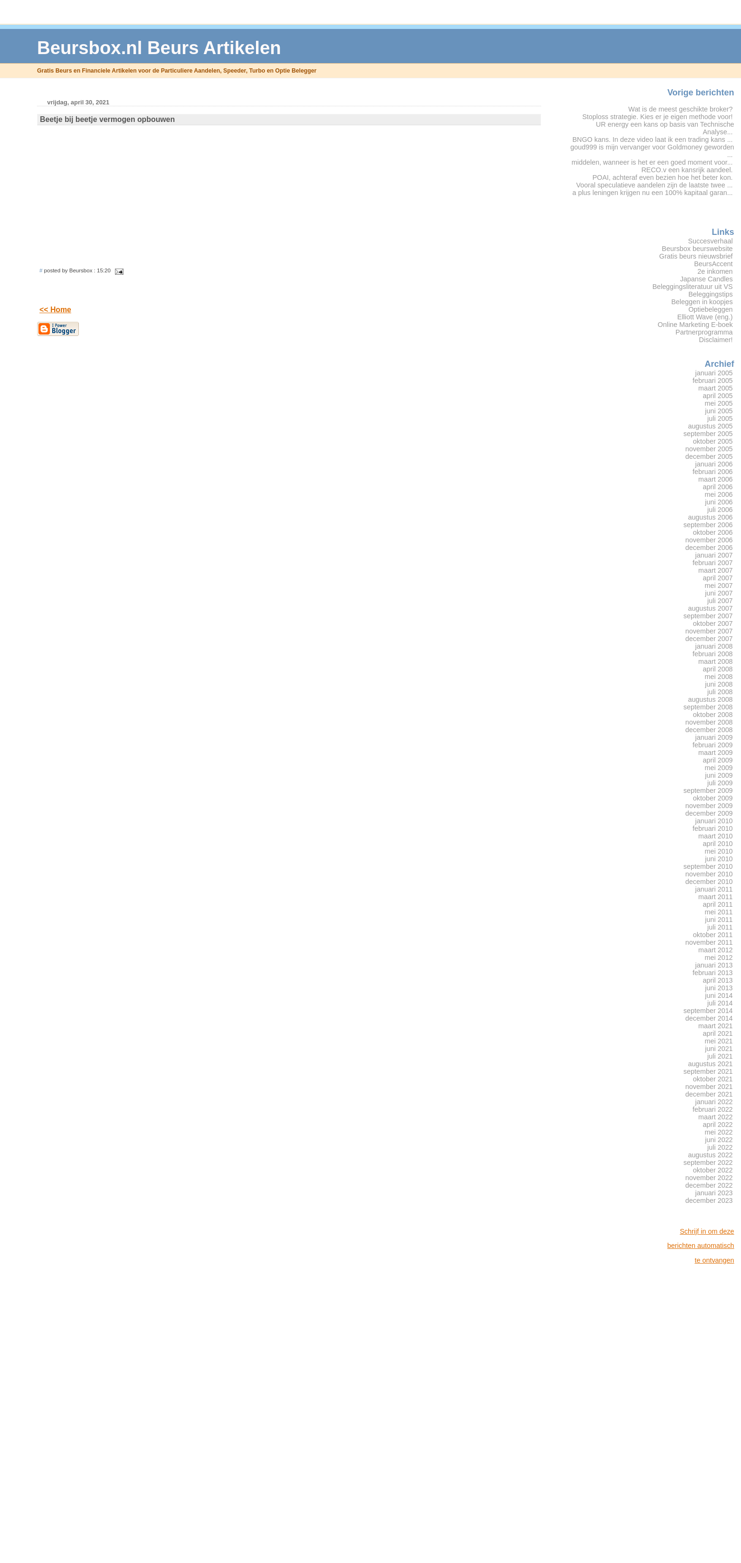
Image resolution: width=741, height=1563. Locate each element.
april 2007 (718, 578)
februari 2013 (713, 973)
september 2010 (708, 866)
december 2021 (709, 1094)
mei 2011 (719, 912)
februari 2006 (713, 471)
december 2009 (709, 813)
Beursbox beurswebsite (697, 248)
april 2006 (718, 487)
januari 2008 (714, 646)
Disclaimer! (716, 340)
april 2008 (718, 669)
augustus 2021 (710, 1064)
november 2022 (709, 1178)
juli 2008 (720, 692)
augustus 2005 (710, 426)
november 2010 (709, 874)
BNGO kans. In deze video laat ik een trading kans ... (652, 139)
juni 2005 (718, 411)
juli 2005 (720, 418)
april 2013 (718, 980)
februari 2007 (713, 563)
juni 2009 (718, 775)
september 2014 (708, 1010)
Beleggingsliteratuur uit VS (692, 286)
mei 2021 (719, 1041)
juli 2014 (720, 1003)
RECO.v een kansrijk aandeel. (686, 170)
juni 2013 (718, 988)
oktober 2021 (713, 1079)
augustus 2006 (710, 517)
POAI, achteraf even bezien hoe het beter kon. (662, 177)
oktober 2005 (713, 441)
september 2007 (708, 616)
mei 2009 (719, 768)
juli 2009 (720, 783)
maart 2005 (715, 388)
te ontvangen (714, 1260)
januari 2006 (714, 464)
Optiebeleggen (710, 309)
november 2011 (709, 942)
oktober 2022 (713, 1170)
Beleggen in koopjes (701, 302)
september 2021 (708, 1071)
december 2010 (709, 881)
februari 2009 (713, 745)
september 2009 (708, 790)
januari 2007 (714, 555)
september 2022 (708, 1162)
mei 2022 (719, 1132)
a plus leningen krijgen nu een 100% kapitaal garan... (652, 192)
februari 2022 (713, 1109)
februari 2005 (713, 380)
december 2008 (709, 730)
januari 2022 (714, 1102)
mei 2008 (719, 676)
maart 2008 (715, 661)
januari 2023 (714, 1193)
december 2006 (709, 547)
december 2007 (709, 638)
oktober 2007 (713, 623)
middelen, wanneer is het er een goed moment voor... (651, 162)
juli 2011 (720, 927)
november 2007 (709, 631)
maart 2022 (715, 1117)
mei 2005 (719, 403)
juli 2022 (720, 1147)
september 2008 (708, 707)
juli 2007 (720, 601)
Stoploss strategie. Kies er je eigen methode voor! (657, 117)
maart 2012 (715, 950)
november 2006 (709, 540)
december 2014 (709, 1018)
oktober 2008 (713, 714)
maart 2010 (715, 836)
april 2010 (718, 843)
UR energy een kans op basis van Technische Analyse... (665, 128)
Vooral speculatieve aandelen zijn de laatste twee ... (654, 185)
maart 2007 (715, 570)
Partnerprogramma (704, 332)
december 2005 (709, 456)
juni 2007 (718, 593)
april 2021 (718, 1033)
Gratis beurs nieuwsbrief (696, 256)
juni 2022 (718, 1140)
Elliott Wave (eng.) (705, 317)
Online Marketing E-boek (695, 324)
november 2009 (709, 805)
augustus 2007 (710, 608)
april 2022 (718, 1124)
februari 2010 (713, 828)
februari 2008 (713, 654)
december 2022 (709, 1185)
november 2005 (709, 449)
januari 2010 (714, 821)
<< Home (55, 310)
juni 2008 (718, 684)
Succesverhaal (710, 241)
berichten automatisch (700, 1245)
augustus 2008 (710, 699)
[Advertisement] (696, 1414)
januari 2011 (714, 889)
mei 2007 (719, 585)
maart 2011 (715, 897)
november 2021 (709, 1086)
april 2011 (718, 904)
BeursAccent (713, 264)
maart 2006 (715, 479)
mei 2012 (719, 957)
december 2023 (709, 1200)
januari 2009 (714, 737)
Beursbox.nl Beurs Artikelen (159, 47)
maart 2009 (715, 752)
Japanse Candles (706, 279)
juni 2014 (718, 995)
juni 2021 (718, 1048)
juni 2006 (718, 502)
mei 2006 (719, 494)
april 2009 (718, 760)
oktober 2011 (713, 935)
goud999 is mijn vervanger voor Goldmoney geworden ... (652, 150)
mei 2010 (719, 851)
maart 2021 (715, 1026)
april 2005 (718, 396)
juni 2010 (718, 859)
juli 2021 (720, 1056)
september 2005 (708, 433)
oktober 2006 (713, 532)
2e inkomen (714, 271)
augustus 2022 (710, 1155)
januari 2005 (714, 373)
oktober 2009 (713, 798)
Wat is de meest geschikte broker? (680, 109)
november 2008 (709, 722)
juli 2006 (720, 509)
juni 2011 (718, 919)
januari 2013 (714, 965)
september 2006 (708, 525)
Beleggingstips (710, 294)
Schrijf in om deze (707, 1231)
